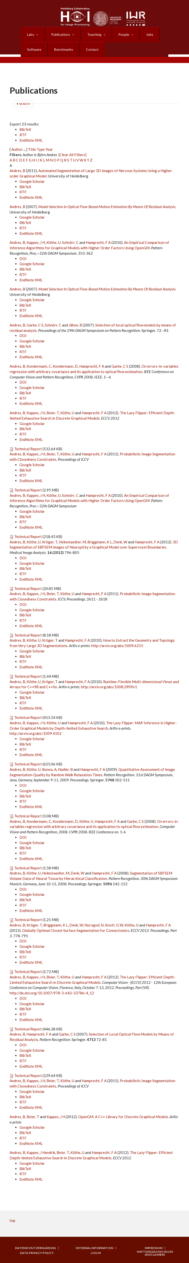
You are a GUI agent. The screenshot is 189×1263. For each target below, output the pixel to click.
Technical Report (28, 449)
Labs (30, 34)
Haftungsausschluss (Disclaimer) (155, 1253)
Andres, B (17, 170)
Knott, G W (114, 925)
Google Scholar (32, 181)
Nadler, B (65, 769)
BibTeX (25, 129)
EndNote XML (31, 140)
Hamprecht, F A (98, 242)
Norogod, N (94, 925)
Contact (92, 49)
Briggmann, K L (99, 542)
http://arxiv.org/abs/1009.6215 (117, 645)
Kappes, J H (36, 242)
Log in (96, 1252)
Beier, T (53, 413)
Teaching (94, 34)
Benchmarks (63, 49)
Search (24, 104)
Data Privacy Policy (37, 1252)
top (12, 1220)
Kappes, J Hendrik (41, 1152)
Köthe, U (54, 242)
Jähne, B (75, 325)
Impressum (153, 1248)
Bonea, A (49, 769)
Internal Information (94, 1248)
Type (41, 149)
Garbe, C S (35, 325)
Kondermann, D (65, 366)
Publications (60, 34)
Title (32, 149)
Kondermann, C (39, 366)
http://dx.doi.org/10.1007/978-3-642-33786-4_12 (52, 993)
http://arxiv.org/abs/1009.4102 (36, 733)
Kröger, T (49, 542)
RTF (23, 135)
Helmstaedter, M (72, 542)
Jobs (149, 34)
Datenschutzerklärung (35, 1248)
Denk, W (120, 542)
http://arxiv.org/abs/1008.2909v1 (109, 687)
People (123, 34)
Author (17, 149)
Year (49, 149)
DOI (23, 258)
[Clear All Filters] (72, 154)
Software (34, 49)
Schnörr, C (70, 242)
